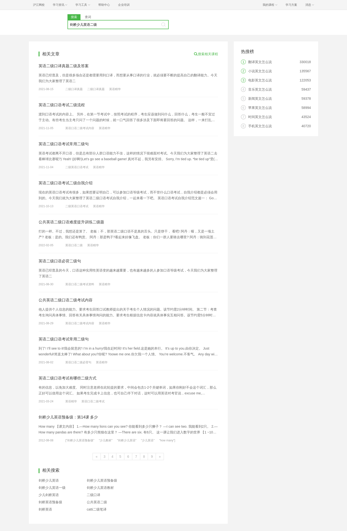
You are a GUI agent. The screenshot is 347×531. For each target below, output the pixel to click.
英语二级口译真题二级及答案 (64, 66)
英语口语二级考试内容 (79, 128)
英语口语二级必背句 (78, 362)
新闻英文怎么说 (260, 98)
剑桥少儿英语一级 (52, 488)
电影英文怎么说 (260, 80)
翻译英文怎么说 (260, 62)
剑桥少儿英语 (49, 480)
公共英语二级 (97, 502)
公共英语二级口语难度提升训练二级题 (71, 222)
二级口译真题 (74, 89)
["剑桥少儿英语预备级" (79, 440)
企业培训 (124, 5)
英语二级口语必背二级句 (60, 261)
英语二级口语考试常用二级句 (64, 144)
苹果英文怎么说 (260, 108)
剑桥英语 (45, 509)
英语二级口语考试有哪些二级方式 (67, 378)
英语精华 (115, 89)
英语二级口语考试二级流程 (62, 105)
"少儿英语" (148, 440)
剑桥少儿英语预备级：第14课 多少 (68, 417)
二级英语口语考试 (76, 167)
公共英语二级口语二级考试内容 (66, 300)
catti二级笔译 (97, 509)
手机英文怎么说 (260, 126)
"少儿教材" (106, 440)
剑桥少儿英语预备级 (102, 480)
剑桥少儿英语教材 (100, 488)
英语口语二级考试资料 (79, 284)
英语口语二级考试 (93, 401)
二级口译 (93, 495)
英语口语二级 (74, 245)
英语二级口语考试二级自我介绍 (66, 183)
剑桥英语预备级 (50, 502)
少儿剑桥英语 (49, 495)
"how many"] (167, 440)
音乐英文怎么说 (260, 89)
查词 (88, 17)
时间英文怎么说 (260, 117)
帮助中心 (104, 5)
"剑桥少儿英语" (127, 440)
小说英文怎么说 (260, 71)
